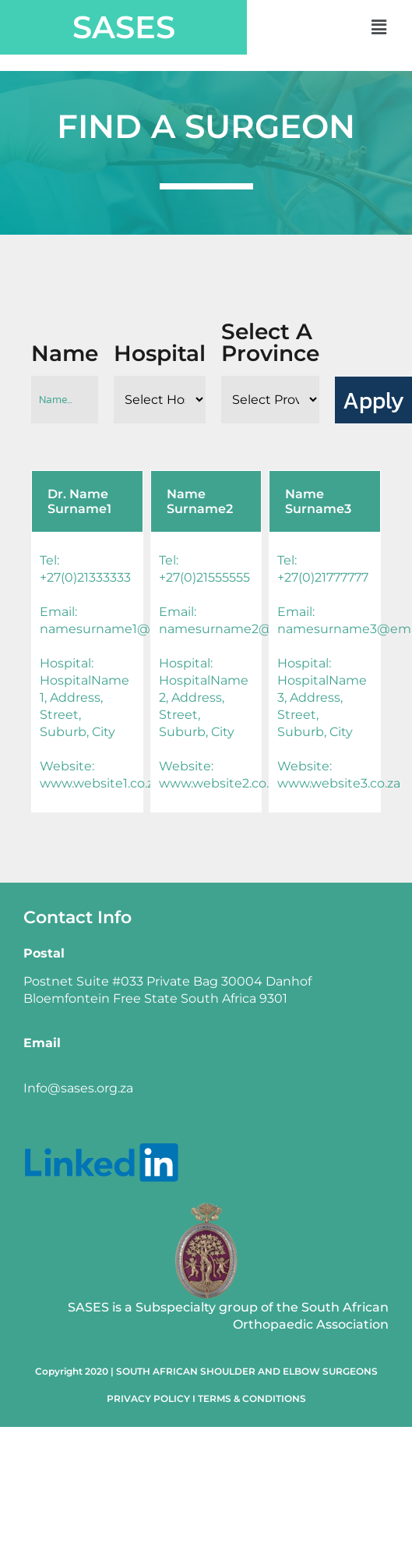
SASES (123, 27)
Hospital (160, 353)
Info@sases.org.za (78, 1088)
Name (64, 353)
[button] (378, 27)
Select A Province (270, 342)
